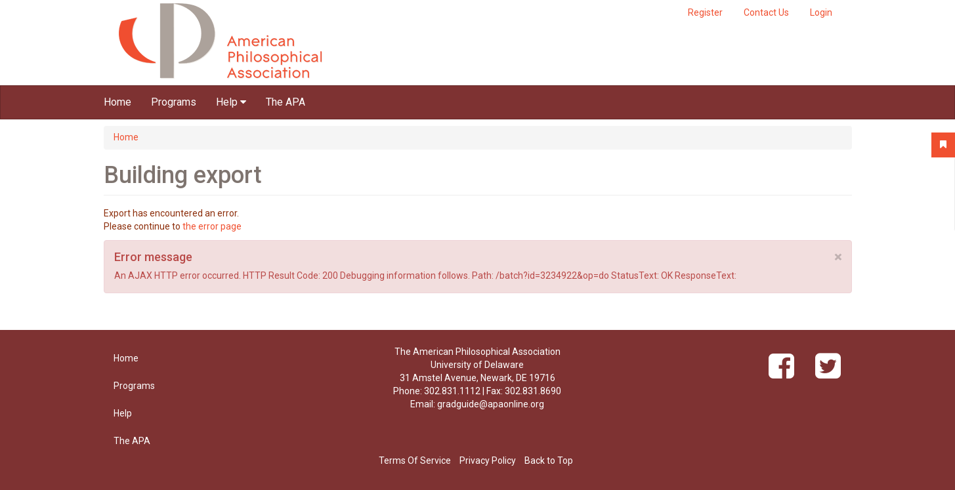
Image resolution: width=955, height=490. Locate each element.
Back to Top (548, 460)
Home (117, 102)
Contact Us (766, 12)
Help (231, 102)
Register (705, 12)
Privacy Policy (487, 460)
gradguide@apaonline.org (490, 404)
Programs (173, 102)
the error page (212, 226)
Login (821, 12)
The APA (285, 102)
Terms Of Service (415, 460)
